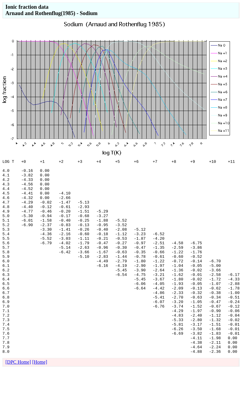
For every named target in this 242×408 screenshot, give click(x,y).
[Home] (39, 400)
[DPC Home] (18, 400)
